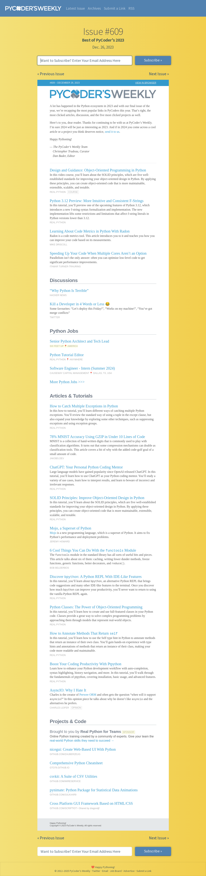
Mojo (53, 532)
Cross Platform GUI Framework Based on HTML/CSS (91, 803)
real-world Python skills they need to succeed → (82, 740)
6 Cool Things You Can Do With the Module (93, 550)
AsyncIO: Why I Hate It (68, 690)
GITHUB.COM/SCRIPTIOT (63, 808)
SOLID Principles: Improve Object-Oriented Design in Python (97, 498)
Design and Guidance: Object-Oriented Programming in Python (98, 170)
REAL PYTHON (58, 192)
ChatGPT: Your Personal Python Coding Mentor (86, 467)
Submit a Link (114, 8)
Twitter (96, 871)
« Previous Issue (50, 73)
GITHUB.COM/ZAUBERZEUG (65, 754)
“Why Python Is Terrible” (69, 290)
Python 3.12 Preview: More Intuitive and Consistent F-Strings (97, 201)
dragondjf (94, 808)
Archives (94, 8)
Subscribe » (153, 60)
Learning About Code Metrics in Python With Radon (90, 231)
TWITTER (55, 317)
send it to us (112, 131)
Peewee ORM (87, 694)
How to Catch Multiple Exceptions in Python (84, 406)
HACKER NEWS (58, 295)
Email (105, 871)
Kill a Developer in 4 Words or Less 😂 (80, 304)
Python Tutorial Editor (67, 355)
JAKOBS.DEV (57, 458)
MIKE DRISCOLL (58, 244)
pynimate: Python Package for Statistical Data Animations (94, 790)
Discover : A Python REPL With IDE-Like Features (96, 576)
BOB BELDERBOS (59, 568)
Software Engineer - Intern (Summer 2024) (82, 368)
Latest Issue (75, 8)
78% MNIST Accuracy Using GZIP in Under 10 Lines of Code (97, 437)
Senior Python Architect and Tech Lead (79, 341)
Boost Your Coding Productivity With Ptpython (85, 664)
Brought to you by (85, 731)
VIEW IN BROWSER (145, 82)
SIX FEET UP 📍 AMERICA (64, 346)
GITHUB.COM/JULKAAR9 (63, 794)
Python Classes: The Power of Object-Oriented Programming (96, 607)
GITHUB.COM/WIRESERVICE (65, 781)
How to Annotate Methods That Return (84, 633)
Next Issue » (159, 73)
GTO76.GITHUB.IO (59, 767)
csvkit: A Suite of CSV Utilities (73, 776)
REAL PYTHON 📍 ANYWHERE (66, 359)
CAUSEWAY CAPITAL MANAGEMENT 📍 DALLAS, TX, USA (81, 373)
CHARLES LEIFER (59, 707)
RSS (131, 8)
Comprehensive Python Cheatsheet (76, 763)
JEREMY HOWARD (60, 541)
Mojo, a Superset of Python (70, 528)
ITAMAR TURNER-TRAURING (65, 266)
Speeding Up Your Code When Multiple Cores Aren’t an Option (98, 253)
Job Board (116, 871)
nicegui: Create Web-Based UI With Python (83, 749)
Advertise (129, 871)
